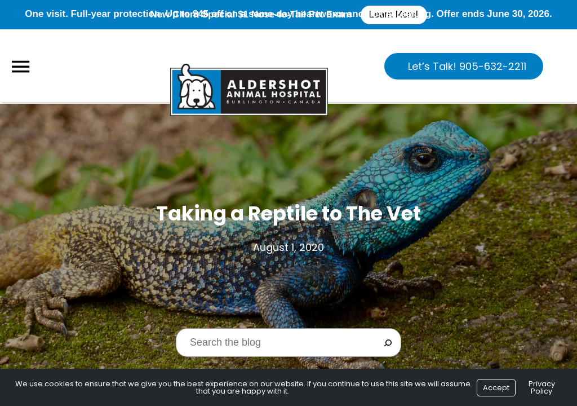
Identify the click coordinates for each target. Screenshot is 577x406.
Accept (496, 387)
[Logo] (249, 65)
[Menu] (20, 66)
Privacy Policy (542, 387)
